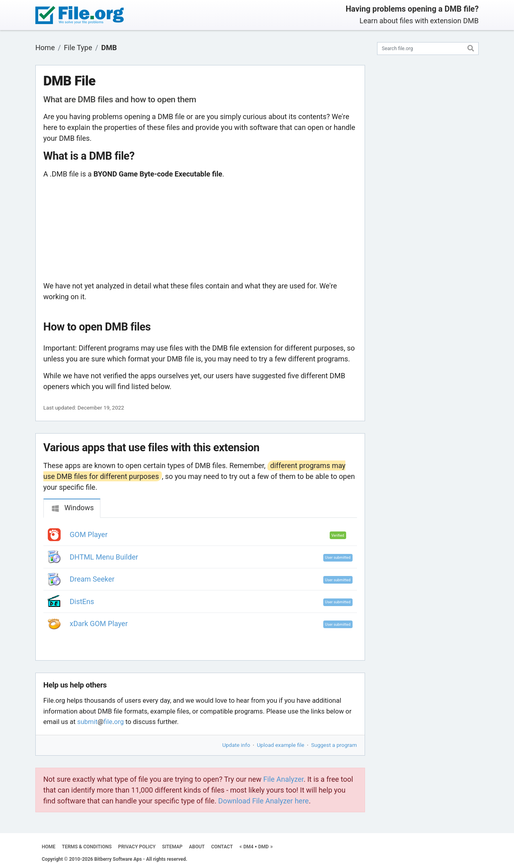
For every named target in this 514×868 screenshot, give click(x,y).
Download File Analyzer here (263, 801)
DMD (263, 847)
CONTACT (222, 847)
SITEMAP (172, 847)
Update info (236, 745)
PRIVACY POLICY (136, 847)
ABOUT (197, 847)
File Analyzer (283, 779)
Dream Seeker (92, 579)
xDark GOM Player (99, 623)
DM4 (248, 847)
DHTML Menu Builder (104, 557)
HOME (48, 847)
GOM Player (89, 534)
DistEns (82, 601)
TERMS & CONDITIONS (87, 847)
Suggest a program (334, 745)
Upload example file (280, 745)
